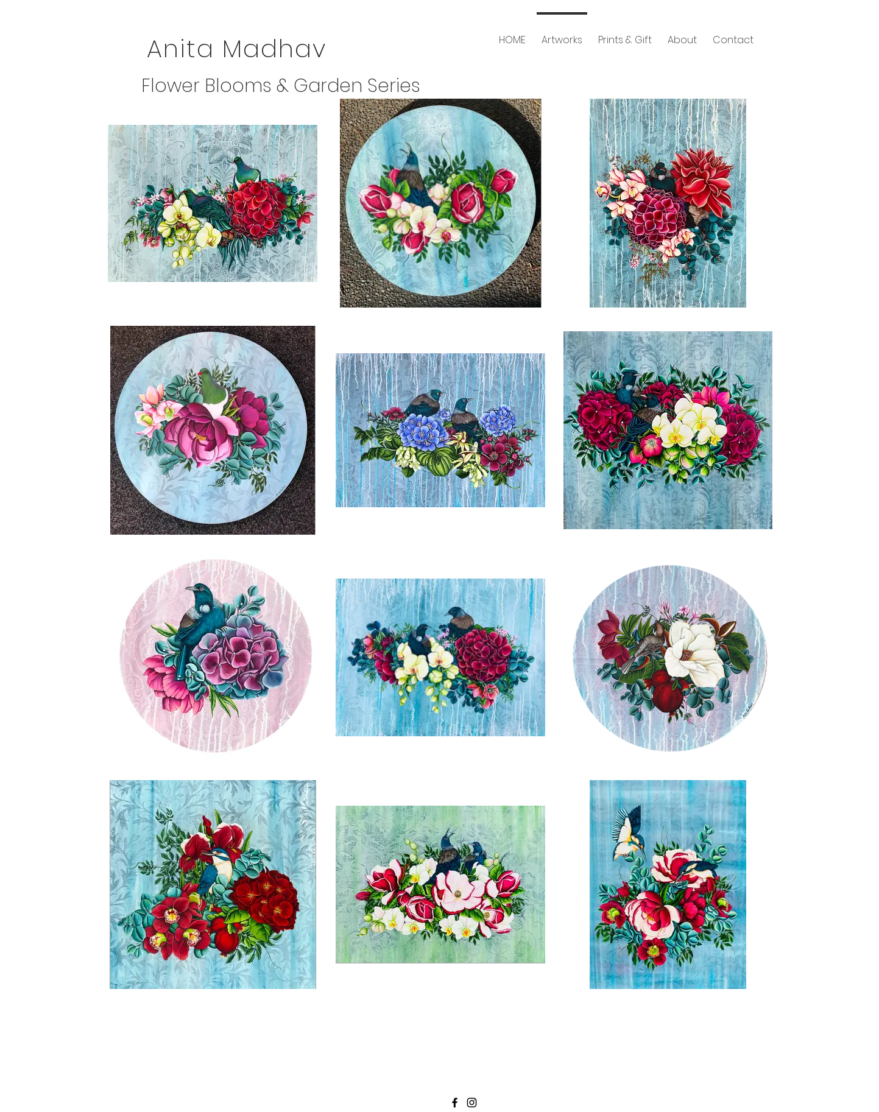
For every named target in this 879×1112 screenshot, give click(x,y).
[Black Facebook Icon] (454, 1102)
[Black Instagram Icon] (471, 1102)
